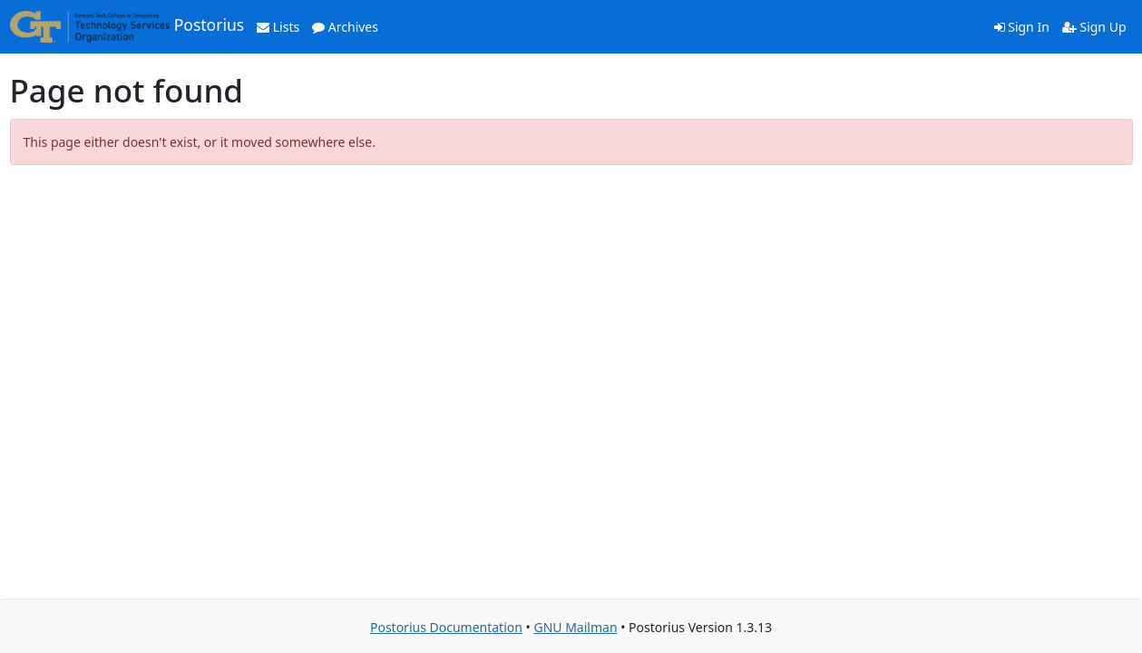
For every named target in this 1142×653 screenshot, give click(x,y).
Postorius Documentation (446, 627)
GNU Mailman (575, 627)
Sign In (1021, 26)
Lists (278, 26)
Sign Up (1094, 26)
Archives (345, 26)
